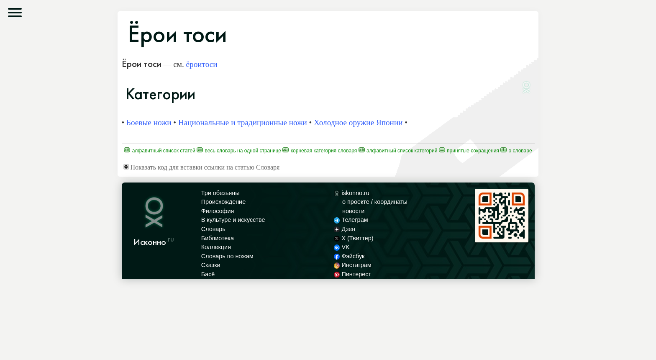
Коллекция (216, 247)
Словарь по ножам (227, 256)
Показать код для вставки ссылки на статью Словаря (201, 167)
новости (353, 211)
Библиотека (217, 238)
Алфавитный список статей (159, 151)
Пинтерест (352, 274)
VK (342, 247)
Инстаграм (352, 265)
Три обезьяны (220, 193)
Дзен (344, 229)
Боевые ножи (149, 122)
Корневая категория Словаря (319, 151)
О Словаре (516, 151)
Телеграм (351, 219)
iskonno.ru (351, 193)
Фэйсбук (349, 256)
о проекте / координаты (374, 201)
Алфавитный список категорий (398, 151)
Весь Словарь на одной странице (239, 151)
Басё (208, 274)
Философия (217, 211)
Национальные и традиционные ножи (242, 122)
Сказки (210, 265)
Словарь (213, 229)
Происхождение (223, 201)
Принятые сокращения (469, 151)
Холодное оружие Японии (358, 122)
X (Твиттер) (353, 238)
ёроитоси (202, 64)
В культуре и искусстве (233, 219)
